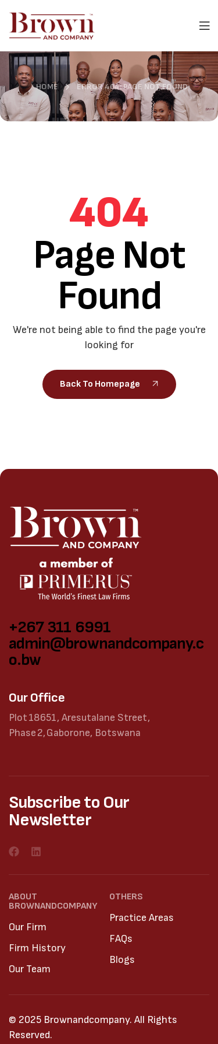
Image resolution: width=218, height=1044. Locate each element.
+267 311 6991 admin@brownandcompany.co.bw (106, 644)
